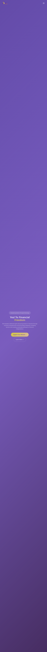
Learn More (20, 340)
